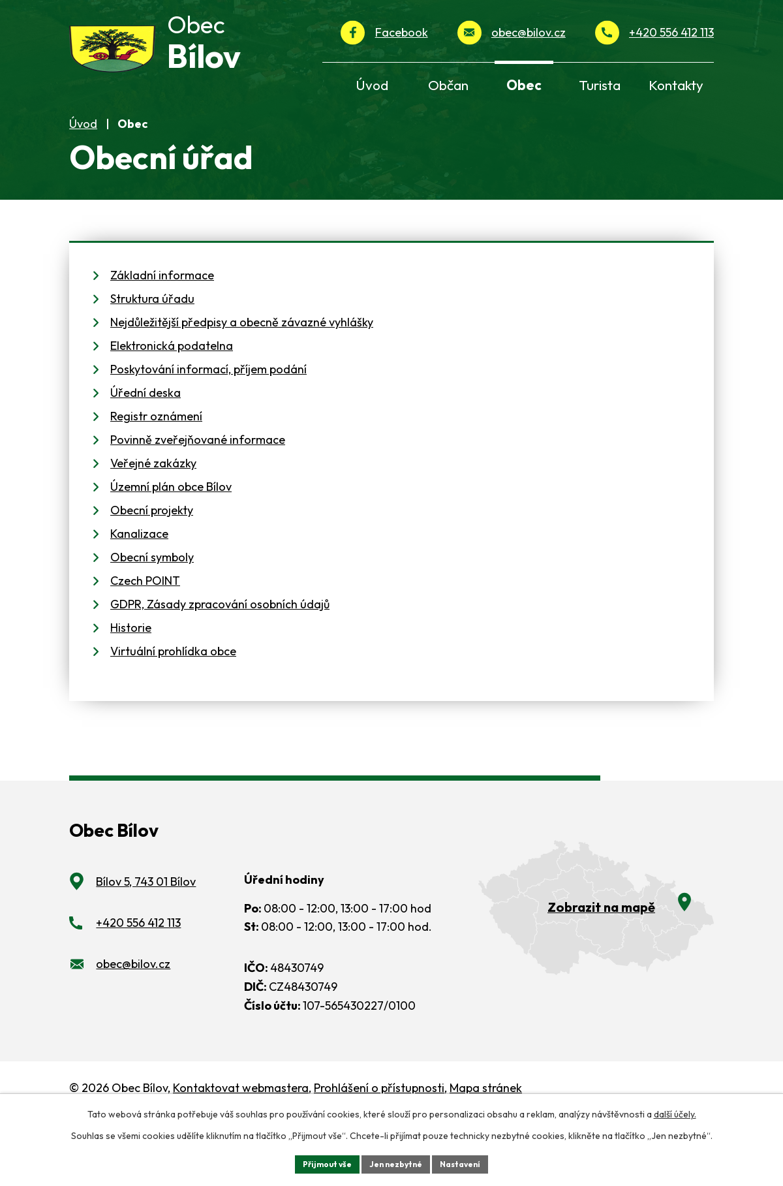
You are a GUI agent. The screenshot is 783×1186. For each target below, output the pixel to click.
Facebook (401, 32)
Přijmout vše (317, 1162)
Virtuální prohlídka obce (173, 697)
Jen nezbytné (396, 1162)
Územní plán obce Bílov (171, 532)
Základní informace (162, 321)
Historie (130, 673)
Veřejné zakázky (153, 509)
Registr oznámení (156, 462)
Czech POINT (145, 626)
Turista (600, 84)
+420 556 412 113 (671, 32)
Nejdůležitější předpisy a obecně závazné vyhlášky (241, 368)
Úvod (83, 169)
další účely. (675, 1111)
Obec (524, 84)
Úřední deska (145, 438)
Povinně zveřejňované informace (197, 485)
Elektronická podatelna (171, 391)
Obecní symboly (152, 603)
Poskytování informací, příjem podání (208, 415)
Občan (448, 84)
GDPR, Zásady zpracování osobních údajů (220, 650)
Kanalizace (139, 579)
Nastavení (470, 1162)
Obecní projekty (151, 556)
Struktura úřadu (152, 344)
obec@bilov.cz (528, 32)
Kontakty (676, 84)
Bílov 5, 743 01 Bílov (146, 927)
